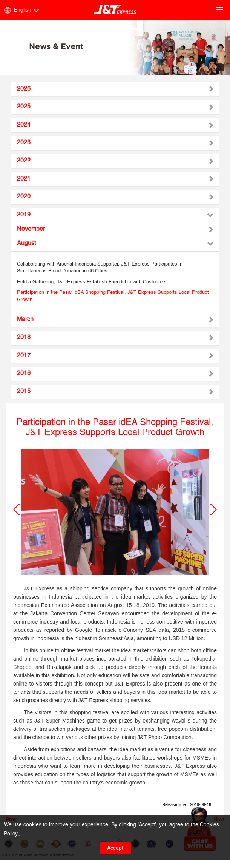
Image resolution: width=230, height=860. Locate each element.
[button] (16, 509)
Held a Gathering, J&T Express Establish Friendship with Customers (92, 281)
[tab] (115, 89)
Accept (115, 848)
